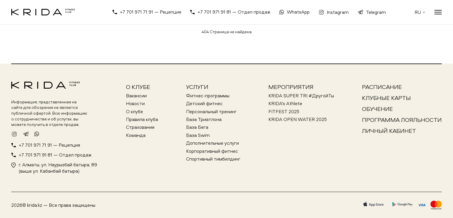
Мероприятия (290, 87)
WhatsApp (298, 12)
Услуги (197, 87)
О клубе (138, 87)
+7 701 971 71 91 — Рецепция (150, 12)
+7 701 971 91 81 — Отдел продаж (234, 12)
